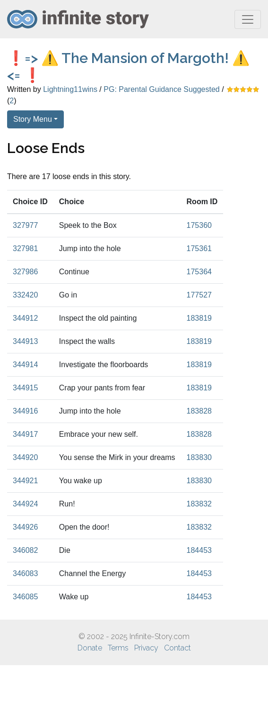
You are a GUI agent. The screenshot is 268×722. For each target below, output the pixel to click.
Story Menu (32, 119)
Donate (90, 647)
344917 (25, 434)
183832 (199, 504)
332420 (25, 295)
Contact (177, 647)
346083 (25, 573)
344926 (25, 527)
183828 (199, 411)
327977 (25, 225)
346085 (25, 597)
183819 (199, 318)
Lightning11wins (70, 89)
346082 (25, 550)
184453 (199, 550)
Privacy (146, 647)
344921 (25, 481)
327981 (25, 248)
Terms (118, 647)
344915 (25, 388)
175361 (199, 248)
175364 (199, 272)
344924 (25, 504)
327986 (25, 272)
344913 (25, 341)
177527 (199, 295)
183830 (199, 457)
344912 (25, 318)
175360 (199, 225)
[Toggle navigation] (247, 19)
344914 (25, 365)
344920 (25, 457)
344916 (25, 411)
